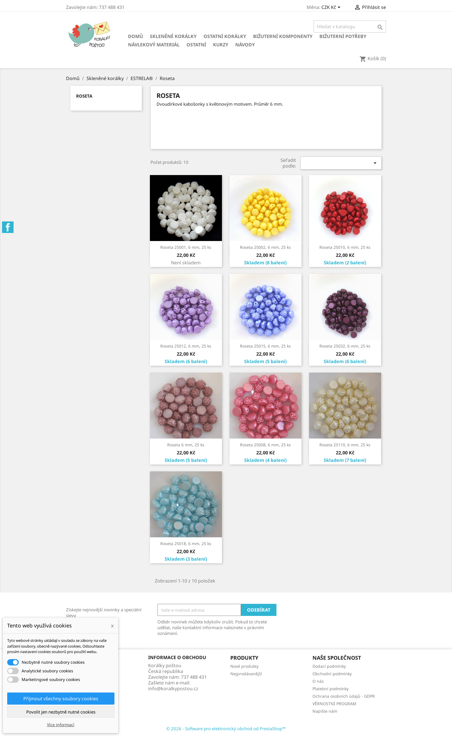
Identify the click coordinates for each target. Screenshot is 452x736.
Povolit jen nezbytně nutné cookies (60, 712)
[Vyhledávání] (350, 26)
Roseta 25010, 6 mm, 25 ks (344, 247)
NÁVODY (245, 44)
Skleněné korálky (173, 36)
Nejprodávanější (246, 673)
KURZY (220, 44)
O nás (318, 681)
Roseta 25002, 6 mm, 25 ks (265, 247)
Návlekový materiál (154, 44)
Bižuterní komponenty (282, 36)
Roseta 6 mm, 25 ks (185, 444)
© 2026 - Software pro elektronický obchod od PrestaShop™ (226, 728)
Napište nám (324, 711)
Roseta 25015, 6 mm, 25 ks (265, 346)
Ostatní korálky (225, 36)
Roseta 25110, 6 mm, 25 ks (344, 444)
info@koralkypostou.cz (173, 688)
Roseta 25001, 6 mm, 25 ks (185, 247)
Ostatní (196, 44)
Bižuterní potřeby (342, 36)
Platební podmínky (330, 688)
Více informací (60, 724)
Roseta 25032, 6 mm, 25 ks (344, 346)
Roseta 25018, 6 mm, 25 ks (185, 543)
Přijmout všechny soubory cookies (60, 698)
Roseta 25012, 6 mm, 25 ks (185, 346)
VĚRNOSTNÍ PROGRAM (334, 703)
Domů (135, 36)
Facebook (8, 227)
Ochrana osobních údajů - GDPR (343, 696)
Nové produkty (244, 666)
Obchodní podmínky (332, 673)
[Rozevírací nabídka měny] (331, 7)
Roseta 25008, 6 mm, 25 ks (265, 444)
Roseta (84, 96)
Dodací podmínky (329, 666)
